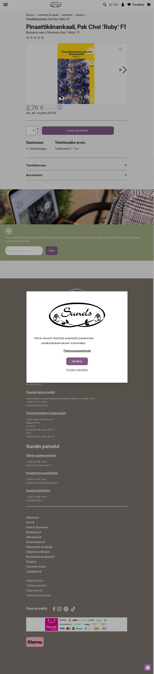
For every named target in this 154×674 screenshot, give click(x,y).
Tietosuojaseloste (77, 351)
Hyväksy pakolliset (77, 369)
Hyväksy (77, 361)
